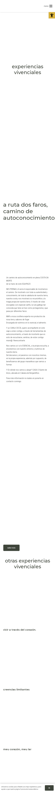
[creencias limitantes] (27, 638)
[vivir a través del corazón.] (27, 579)
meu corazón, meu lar (17, 749)
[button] (52, 15)
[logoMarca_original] (14, 6)
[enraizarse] (27, 758)
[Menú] (48, 6)
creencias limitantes (16, 689)
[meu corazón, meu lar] (27, 698)
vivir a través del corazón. (19, 629)
